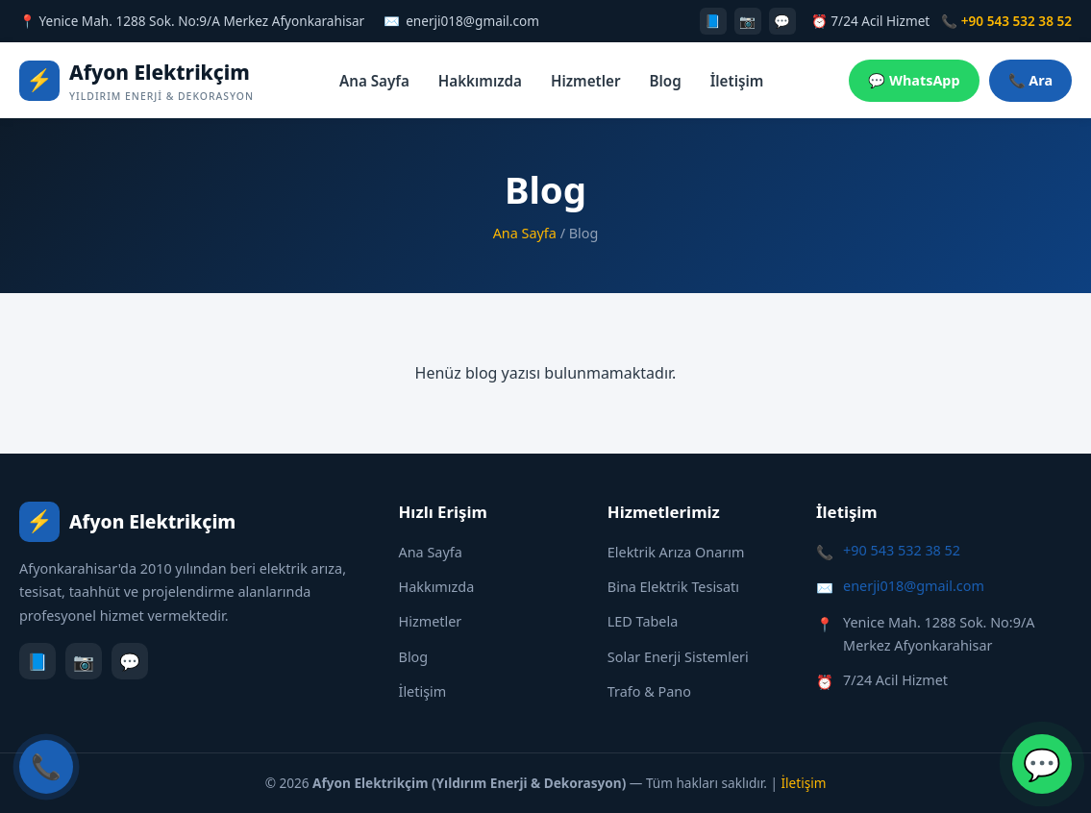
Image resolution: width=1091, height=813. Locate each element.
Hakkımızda (480, 80)
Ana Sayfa (374, 80)
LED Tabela (642, 621)
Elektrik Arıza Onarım (676, 552)
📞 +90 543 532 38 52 (1006, 21)
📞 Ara (1030, 80)
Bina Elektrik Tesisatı (673, 587)
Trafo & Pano (649, 691)
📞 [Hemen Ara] (46, 766)
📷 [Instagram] (747, 21)
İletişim (737, 80)
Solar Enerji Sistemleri (678, 657)
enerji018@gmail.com (472, 21)
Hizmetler (586, 80)
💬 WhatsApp (913, 80)
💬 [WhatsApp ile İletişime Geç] (1042, 763)
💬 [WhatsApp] (782, 21)
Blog (666, 80)
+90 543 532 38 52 (901, 550)
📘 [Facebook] (713, 21)
